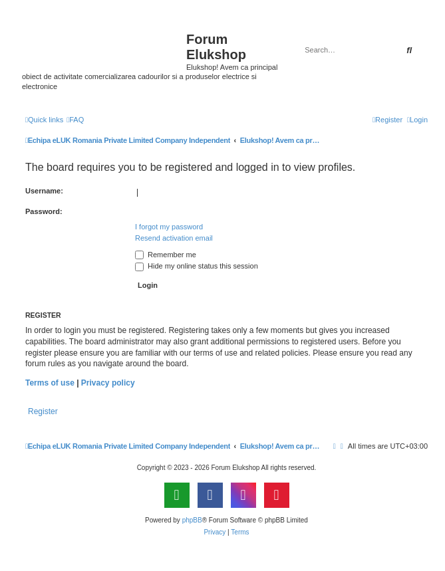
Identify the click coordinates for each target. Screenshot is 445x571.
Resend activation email (174, 238)
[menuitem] (75, 120)
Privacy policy (108, 383)
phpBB (192, 520)
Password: (44, 211)
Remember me (165, 255)
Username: (44, 191)
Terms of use (49, 383)
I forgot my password (169, 227)
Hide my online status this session (196, 266)
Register (43, 411)
